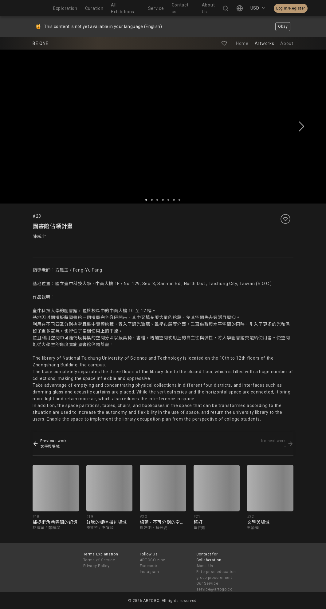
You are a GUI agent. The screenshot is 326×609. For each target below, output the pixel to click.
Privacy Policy (96, 566)
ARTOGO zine (153, 560)
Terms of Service (99, 560)
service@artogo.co (214, 589)
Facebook (149, 566)
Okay (283, 26)
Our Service (207, 583)
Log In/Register (290, 8)
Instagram (149, 572)
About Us (205, 566)
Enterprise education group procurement (216, 575)
